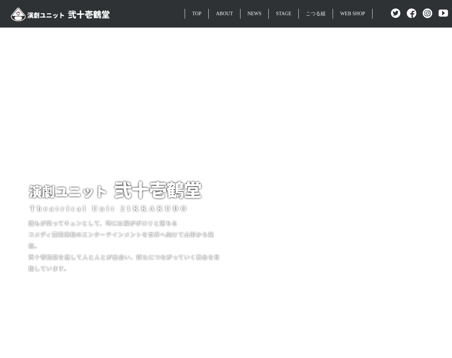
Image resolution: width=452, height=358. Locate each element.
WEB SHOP (352, 13)
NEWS (255, 13)
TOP (196, 13)
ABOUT (224, 13)
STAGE (283, 13)
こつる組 (316, 13)
